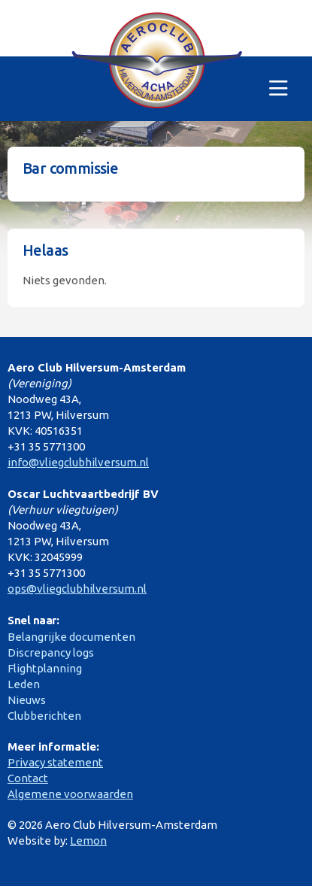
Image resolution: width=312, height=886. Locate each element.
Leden (24, 684)
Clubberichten (44, 715)
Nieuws (27, 699)
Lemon (88, 840)
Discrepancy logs (51, 652)
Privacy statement (55, 762)
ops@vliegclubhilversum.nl (77, 588)
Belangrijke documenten (71, 636)
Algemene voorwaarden (70, 793)
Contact (28, 778)
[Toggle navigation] (278, 88)
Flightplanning (45, 668)
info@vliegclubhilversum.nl (78, 462)
